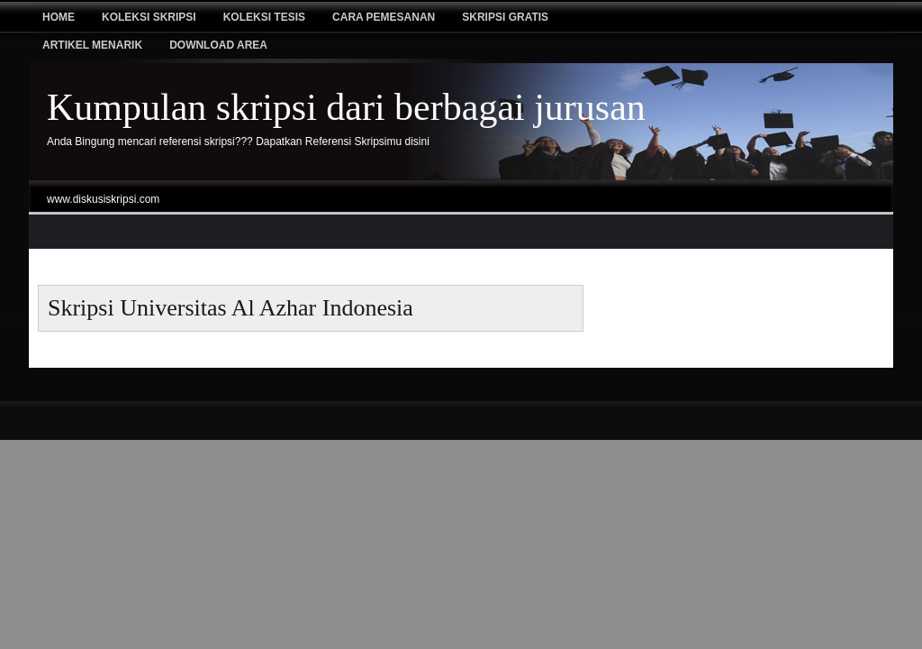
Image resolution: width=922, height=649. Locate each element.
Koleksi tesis (264, 17)
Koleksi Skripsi (149, 17)
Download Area (218, 45)
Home (58, 17)
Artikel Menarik (92, 45)
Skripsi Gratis (505, 17)
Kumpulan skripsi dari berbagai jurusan (346, 107)
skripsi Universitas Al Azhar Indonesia (230, 308)
